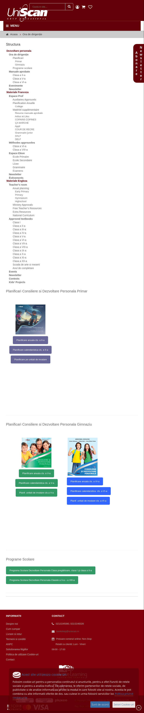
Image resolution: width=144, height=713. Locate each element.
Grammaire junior (22, 132)
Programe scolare (20, 68)
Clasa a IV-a (17, 233)
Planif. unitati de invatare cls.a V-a (36, 492)
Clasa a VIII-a (18, 149)
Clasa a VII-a (18, 243)
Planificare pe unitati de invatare (30, 359)
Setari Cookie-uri (124, 704)
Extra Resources (20, 211)
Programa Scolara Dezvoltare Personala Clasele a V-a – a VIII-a (42, 580)
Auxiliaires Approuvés (22, 99)
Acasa (14, 34)
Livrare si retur (14, 634)
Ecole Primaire (19, 156)
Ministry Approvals (21, 204)
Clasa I (14, 222)
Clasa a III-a (17, 229)
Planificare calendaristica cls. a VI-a (88, 491)
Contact (10, 659)
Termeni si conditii (16, 639)
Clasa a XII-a (18, 261)
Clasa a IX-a (17, 250)
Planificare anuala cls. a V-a (36, 473)
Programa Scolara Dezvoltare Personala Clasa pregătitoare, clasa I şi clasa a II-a (51, 570)
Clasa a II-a (17, 75)
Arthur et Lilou (20, 116)
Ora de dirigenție (32, 34)
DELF (16, 139)
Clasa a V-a (17, 78)
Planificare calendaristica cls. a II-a (30, 349)
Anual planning (19, 188)
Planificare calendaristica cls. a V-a (36, 483)
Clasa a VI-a (17, 82)
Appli (15, 126)
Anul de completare (21, 268)
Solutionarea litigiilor (17, 649)
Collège (17, 106)
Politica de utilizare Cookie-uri (22, 654)
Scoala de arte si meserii (24, 264)
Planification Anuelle (22, 103)
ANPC (9, 644)
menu (12, 26)
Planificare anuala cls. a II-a (30, 340)
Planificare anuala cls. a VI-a (84, 481)
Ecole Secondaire (20, 160)
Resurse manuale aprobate (27, 113)
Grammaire (17, 167)
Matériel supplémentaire (24, 109)
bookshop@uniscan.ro (67, 631)
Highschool (18, 201)
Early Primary (20, 191)
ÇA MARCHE (20, 123)
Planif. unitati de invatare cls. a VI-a (88, 500)
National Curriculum (21, 215)
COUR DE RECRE (22, 129)
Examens (16, 170)
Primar (16, 61)
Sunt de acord (100, 704)
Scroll (138, 707)
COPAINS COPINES (23, 119)
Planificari (16, 58)
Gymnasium (19, 198)
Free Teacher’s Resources (25, 208)
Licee (14, 163)
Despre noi (12, 623)
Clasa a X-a (17, 254)
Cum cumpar (13, 629)
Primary (17, 195)
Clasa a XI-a (17, 257)
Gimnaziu (18, 64)
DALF (16, 136)
